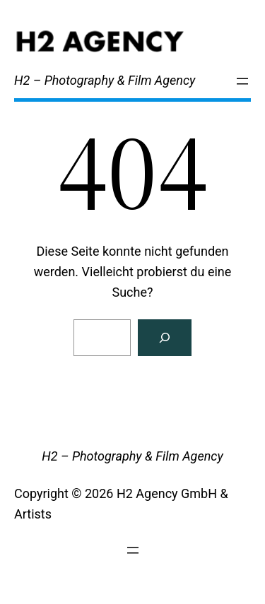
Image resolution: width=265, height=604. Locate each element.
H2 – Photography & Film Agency (104, 80)
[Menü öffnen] (242, 81)
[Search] (165, 337)
